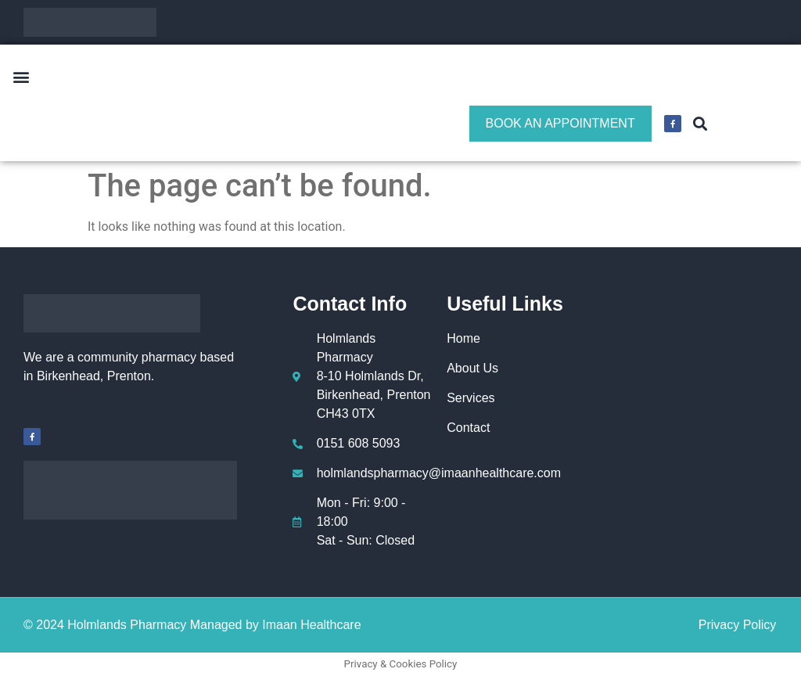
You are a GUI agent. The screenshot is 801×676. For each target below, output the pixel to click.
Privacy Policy (738, 624)
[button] (21, 77)
